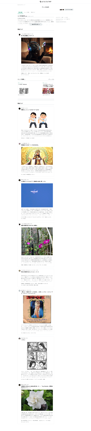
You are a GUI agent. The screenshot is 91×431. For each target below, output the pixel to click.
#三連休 (29, 264)
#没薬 (44, 379)
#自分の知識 (40, 283)
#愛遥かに (42, 73)
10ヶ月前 (26, 108)
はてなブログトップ (59, 20)
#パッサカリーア (29, 217)
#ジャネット (30, 420)
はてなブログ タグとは (59, 19)
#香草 (27, 379)
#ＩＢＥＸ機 (23, 217)
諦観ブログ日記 (23, 179)
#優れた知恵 (36, 285)
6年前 (28, 384)
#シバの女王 (46, 73)
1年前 (28, 143)
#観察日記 (26, 264)
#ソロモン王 (45, 283)
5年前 (37, 270)
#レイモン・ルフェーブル (36, 264)
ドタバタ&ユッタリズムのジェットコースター (28, 270)
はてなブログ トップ (21, 4)
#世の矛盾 (31, 285)
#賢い (36, 283)
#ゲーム (33, 174)
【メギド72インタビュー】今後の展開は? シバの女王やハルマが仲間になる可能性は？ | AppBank (48, 85)
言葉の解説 (20, 12)
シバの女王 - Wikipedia (22, 84)
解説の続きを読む (36, 24)
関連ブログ (33, 12)
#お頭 (27, 285)
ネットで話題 (26, 12)
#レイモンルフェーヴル (35, 73)
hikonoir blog (23, 338)
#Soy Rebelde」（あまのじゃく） (39, 420)
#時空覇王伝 (28, 174)
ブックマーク (20, 82)
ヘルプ (65, 19)
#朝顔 (22, 264)
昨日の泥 (22, 108)
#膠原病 (22, 283)
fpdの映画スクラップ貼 (24, 290)
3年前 (31, 223)
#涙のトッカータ (48, 217)
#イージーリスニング (25, 74)
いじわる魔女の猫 (24, 143)
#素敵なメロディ (24, 73)
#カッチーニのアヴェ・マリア (38, 217)
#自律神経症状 (27, 283)
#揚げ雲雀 (25, 420)
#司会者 (27, 138)
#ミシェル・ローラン (25, 421)
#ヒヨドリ (33, 283)
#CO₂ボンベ (23, 138)
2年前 (28, 179)
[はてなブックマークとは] (24, 79)
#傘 (21, 420)
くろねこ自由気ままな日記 (25, 223)
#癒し (29, 73)
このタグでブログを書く (69, 9)
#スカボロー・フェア (33, 379)
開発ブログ (68, 19)
